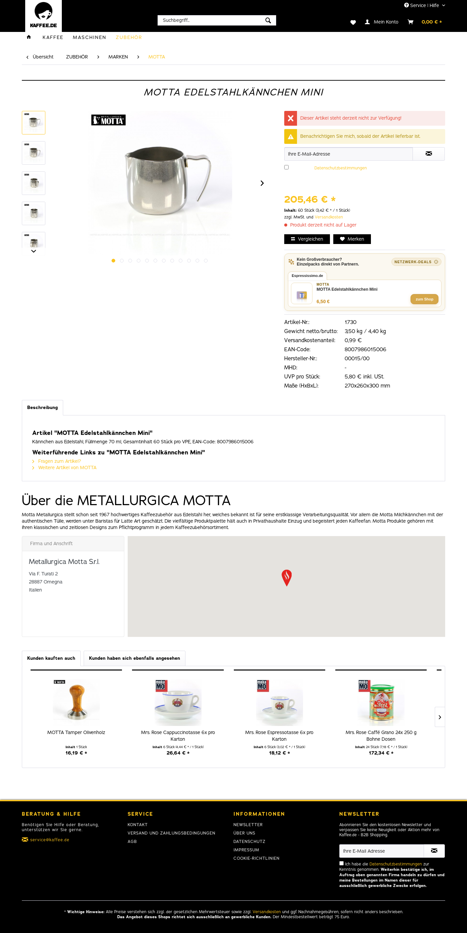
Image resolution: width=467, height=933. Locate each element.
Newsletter (248, 824)
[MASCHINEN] (89, 37)
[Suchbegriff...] (217, 20)
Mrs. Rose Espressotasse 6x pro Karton (279, 735)
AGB (132, 841)
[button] (287, 578)
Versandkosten (329, 217)
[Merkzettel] (349, 22)
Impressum (246, 850)
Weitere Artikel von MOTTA (64, 467)
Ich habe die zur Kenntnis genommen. (361, 176)
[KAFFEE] (53, 37)
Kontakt (138, 824)
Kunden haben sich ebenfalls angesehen (134, 658)
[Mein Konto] (382, 22)
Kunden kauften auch (51, 658)
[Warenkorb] (425, 22)
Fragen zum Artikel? (56, 461)
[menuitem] (217, 20)
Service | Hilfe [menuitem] (422, 5)
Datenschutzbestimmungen (340, 168)
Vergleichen (307, 239)
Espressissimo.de (307, 276)
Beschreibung (42, 407)
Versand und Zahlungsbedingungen (171, 833)
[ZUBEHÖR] (129, 37)
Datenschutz (249, 841)
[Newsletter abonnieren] (434, 851)
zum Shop (424, 299)
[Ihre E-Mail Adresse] (381, 851)
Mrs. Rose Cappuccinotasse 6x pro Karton (178, 735)
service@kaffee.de (50, 840)
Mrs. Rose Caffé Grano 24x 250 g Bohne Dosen (381, 735)
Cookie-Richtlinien (257, 858)
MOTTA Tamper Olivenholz (76, 732)
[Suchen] (268, 20)
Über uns (244, 833)
